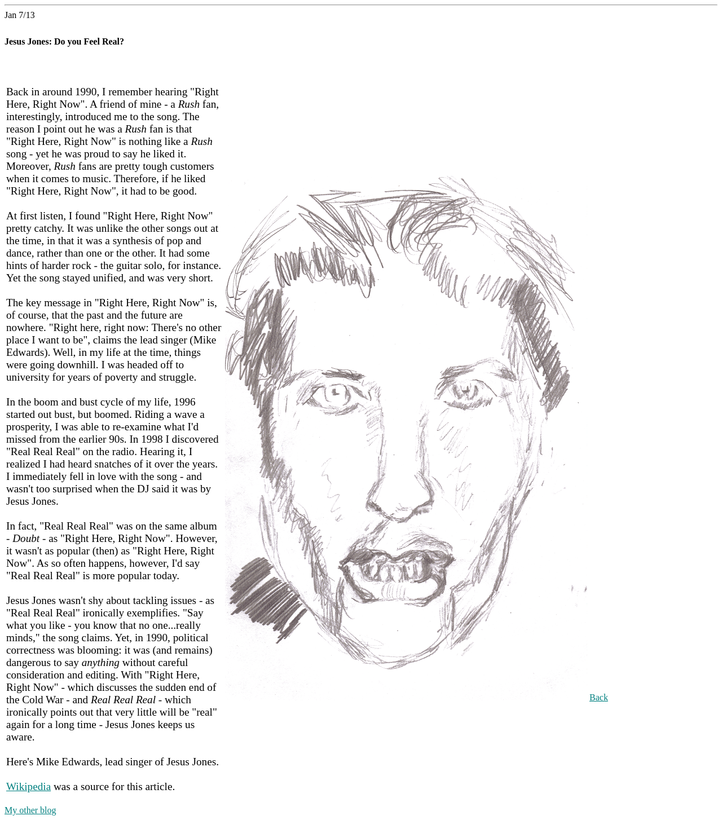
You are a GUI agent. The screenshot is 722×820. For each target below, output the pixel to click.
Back (598, 697)
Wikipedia (28, 786)
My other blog (30, 810)
